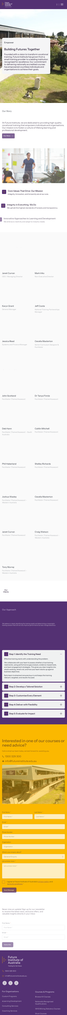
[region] (17, 262)
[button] (57, 4)
